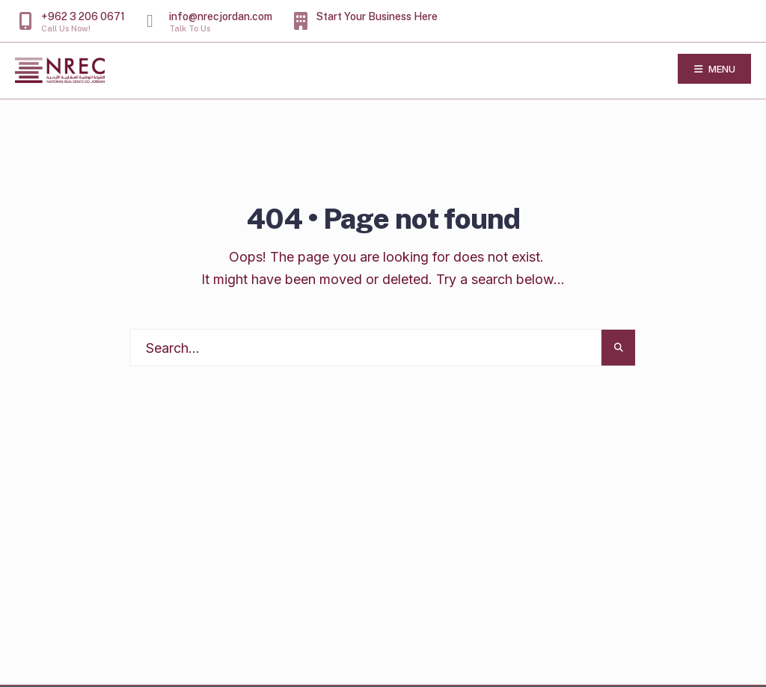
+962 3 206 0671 (72, 21)
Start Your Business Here (366, 20)
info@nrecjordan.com (209, 21)
